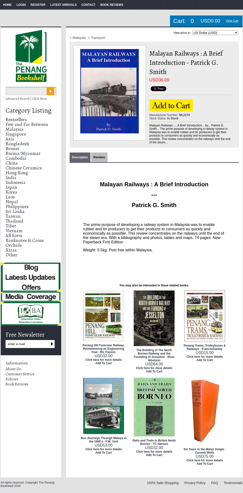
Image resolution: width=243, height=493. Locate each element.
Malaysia (15, 129)
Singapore (16, 134)
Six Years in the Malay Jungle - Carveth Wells (205, 451)
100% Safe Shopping (163, 483)
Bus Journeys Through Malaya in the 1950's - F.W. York (103, 439)
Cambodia (16, 158)
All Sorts (14, 235)
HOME (7, 5)
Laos (10, 197)
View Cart (232, 20)
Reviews (99, 157)
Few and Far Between (27, 124)
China (12, 163)
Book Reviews (17, 384)
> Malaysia (78, 38)
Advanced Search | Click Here (26, 98)
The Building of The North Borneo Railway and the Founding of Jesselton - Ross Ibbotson (154, 355)
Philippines (17, 206)
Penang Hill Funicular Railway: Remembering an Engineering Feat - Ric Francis (103, 349)
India (11, 177)
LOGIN (21, 5)
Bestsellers (16, 119)
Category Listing (29, 110)
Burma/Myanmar (23, 153)
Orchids (14, 245)
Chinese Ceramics (24, 168)
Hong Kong (17, 172)
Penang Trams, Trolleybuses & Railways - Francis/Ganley (205, 347)
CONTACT (88, 5)
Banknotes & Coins (25, 240)
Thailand (14, 221)
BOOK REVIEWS (111, 5)
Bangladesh (17, 143)
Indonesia (16, 182)
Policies (12, 379)
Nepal (12, 201)
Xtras (11, 250)
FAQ (214, 483)
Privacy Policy (195, 483)
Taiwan (13, 216)
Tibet (11, 226)
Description (80, 157)
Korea (11, 192)
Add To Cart (104, 363)
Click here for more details (103, 360)
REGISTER (38, 5)
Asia (10, 139)
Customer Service (20, 374)
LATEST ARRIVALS (63, 5)
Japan (11, 187)
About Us (13, 369)
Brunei (12, 148)
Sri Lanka (15, 211)
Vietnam (14, 230)
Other (11, 255)
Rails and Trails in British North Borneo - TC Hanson (154, 442)
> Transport (96, 38)
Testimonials (233, 483)
